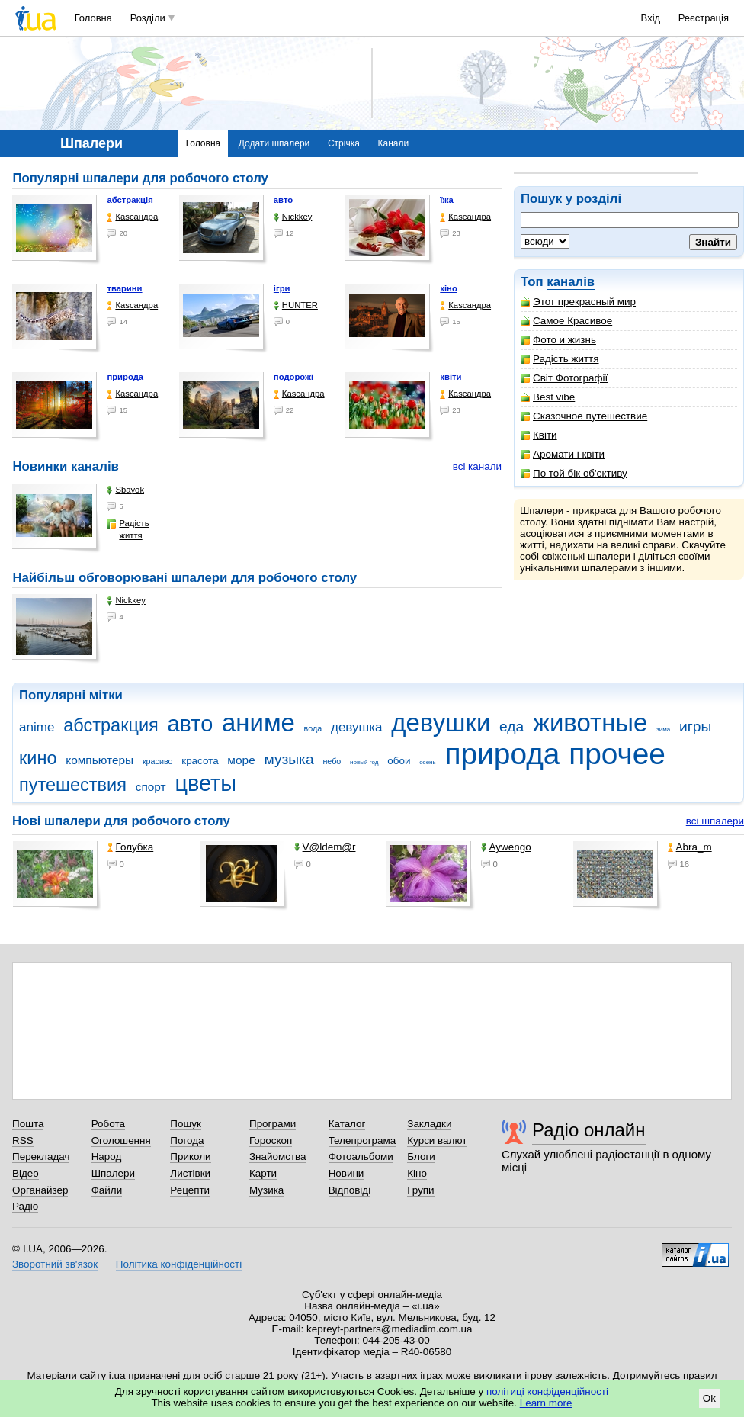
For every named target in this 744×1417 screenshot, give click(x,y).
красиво (158, 761)
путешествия (73, 785)
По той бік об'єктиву (574, 473)
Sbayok (125, 490)
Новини (346, 1173)
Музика (266, 1190)
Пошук (185, 1123)
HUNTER (296, 305)
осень (427, 762)
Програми (272, 1123)
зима (663, 729)
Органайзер (40, 1190)
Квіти (539, 435)
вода (313, 728)
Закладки (429, 1123)
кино (38, 758)
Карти (263, 1173)
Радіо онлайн (589, 1130)
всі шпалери (715, 821)
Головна (93, 18)
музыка (288, 759)
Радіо (25, 1206)
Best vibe (548, 397)
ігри (282, 288)
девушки (440, 722)
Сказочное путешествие (584, 416)
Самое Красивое (566, 320)
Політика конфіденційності (179, 1264)
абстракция (111, 725)
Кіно (417, 1173)
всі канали (477, 466)
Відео (25, 1173)
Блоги (421, 1156)
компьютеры (99, 759)
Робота (108, 1123)
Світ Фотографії (564, 378)
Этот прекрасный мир (578, 301)
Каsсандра (132, 217)
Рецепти (190, 1190)
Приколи (190, 1156)
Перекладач (40, 1156)
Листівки (190, 1173)
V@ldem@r (325, 847)
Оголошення (121, 1140)
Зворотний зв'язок (55, 1264)
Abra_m (690, 847)
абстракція (129, 199)
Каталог (347, 1123)
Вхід (651, 18)
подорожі (293, 376)
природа (125, 376)
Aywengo (506, 847)
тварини (124, 288)
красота (199, 760)
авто (283, 199)
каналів (571, 282)
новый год (364, 762)
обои (398, 760)
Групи (420, 1190)
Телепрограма (362, 1140)
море (241, 759)
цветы (205, 783)
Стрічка (344, 143)
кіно (448, 288)
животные (590, 722)
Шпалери (113, 1173)
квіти (450, 376)
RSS (23, 1140)
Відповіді (350, 1190)
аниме (258, 722)
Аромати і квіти (562, 454)
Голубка (130, 847)
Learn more (546, 1403)
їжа (447, 199)
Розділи (147, 18)
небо (331, 761)
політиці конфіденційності (547, 1391)
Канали (393, 143)
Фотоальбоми (361, 1156)
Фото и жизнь (558, 339)
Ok (709, 1398)
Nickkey (293, 217)
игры (695, 726)
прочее (617, 753)
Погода (187, 1140)
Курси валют (437, 1140)
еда (511, 726)
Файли (107, 1190)
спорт (151, 786)
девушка (357, 727)
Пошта (27, 1123)
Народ (106, 1156)
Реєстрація (703, 18)
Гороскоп (270, 1140)
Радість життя (560, 359)
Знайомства (277, 1156)
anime (36, 727)
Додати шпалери (274, 143)
